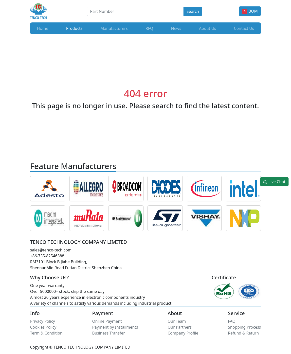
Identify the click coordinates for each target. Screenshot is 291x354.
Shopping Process (244, 327)
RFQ (149, 28)
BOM (250, 11)
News (176, 28)
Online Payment (107, 321)
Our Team (177, 321)
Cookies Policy (43, 327)
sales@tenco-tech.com (51, 250)
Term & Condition (46, 333)
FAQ (231, 321)
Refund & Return (243, 333)
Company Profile (183, 333)
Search (193, 11)
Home (42, 28)
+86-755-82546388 (47, 256)
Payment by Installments (115, 327)
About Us (207, 28)
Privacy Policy (42, 321)
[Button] (135, 11)
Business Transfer (108, 333)
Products (75, 28)
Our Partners (180, 327)
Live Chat (274, 181)
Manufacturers (114, 28)
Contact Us (244, 28)
